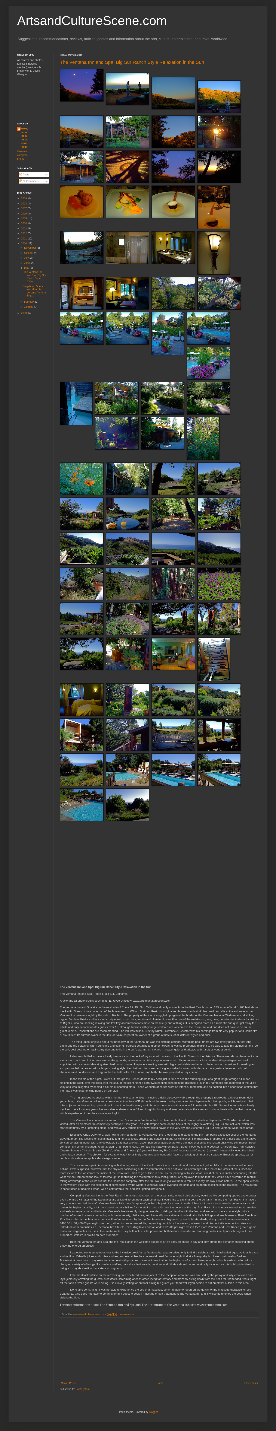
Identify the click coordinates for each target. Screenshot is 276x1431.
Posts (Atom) (83, 1389)
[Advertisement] (159, 1349)
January (29, 306)
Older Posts (251, 1383)
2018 (24, 203)
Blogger (153, 1412)
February (29, 301)
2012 (24, 233)
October (29, 252)
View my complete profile (22, 155)
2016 (24, 213)
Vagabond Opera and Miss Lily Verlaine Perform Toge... (35, 291)
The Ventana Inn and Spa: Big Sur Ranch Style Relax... (35, 277)
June (27, 262)
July (27, 257)
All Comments (29, 181)
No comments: (127, 1314)
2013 (24, 228)
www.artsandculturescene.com (24, 137)
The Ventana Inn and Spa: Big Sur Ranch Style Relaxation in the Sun (132, 62)
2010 (24, 243)
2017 (24, 208)
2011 (24, 238)
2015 (24, 218)
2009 (24, 313)
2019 (24, 198)
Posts (24, 174)
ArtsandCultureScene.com (92, 20)
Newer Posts (68, 1383)
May (27, 267)
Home (160, 1383)
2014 (24, 223)
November (30, 247)
